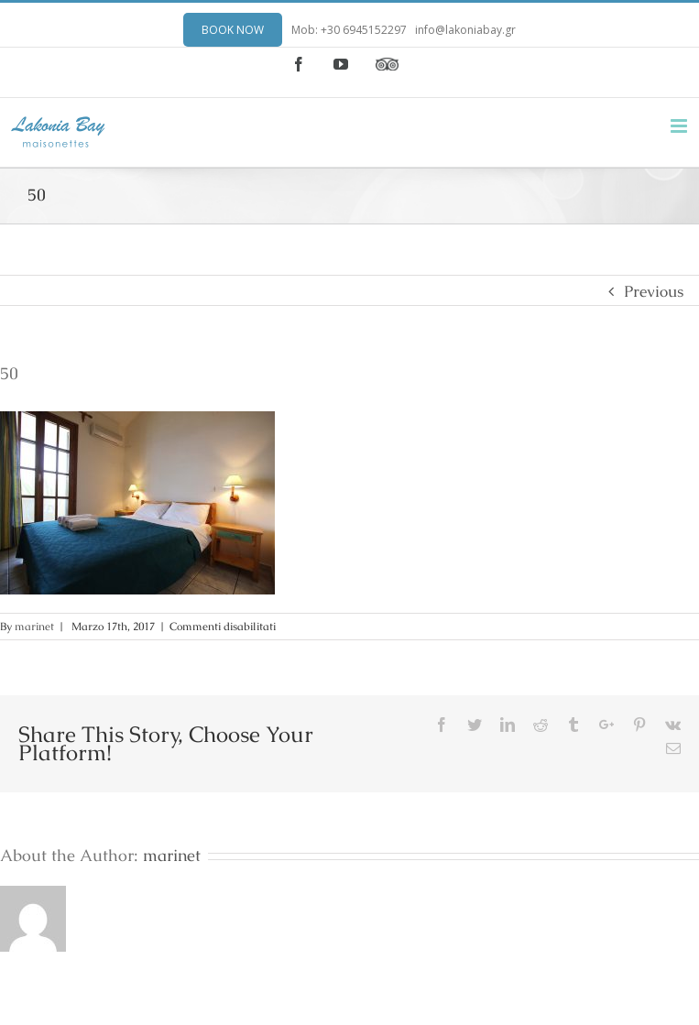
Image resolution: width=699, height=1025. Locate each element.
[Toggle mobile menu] (680, 126)
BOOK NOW (233, 30)
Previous (653, 291)
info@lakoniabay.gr (465, 30)
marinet (34, 626)
